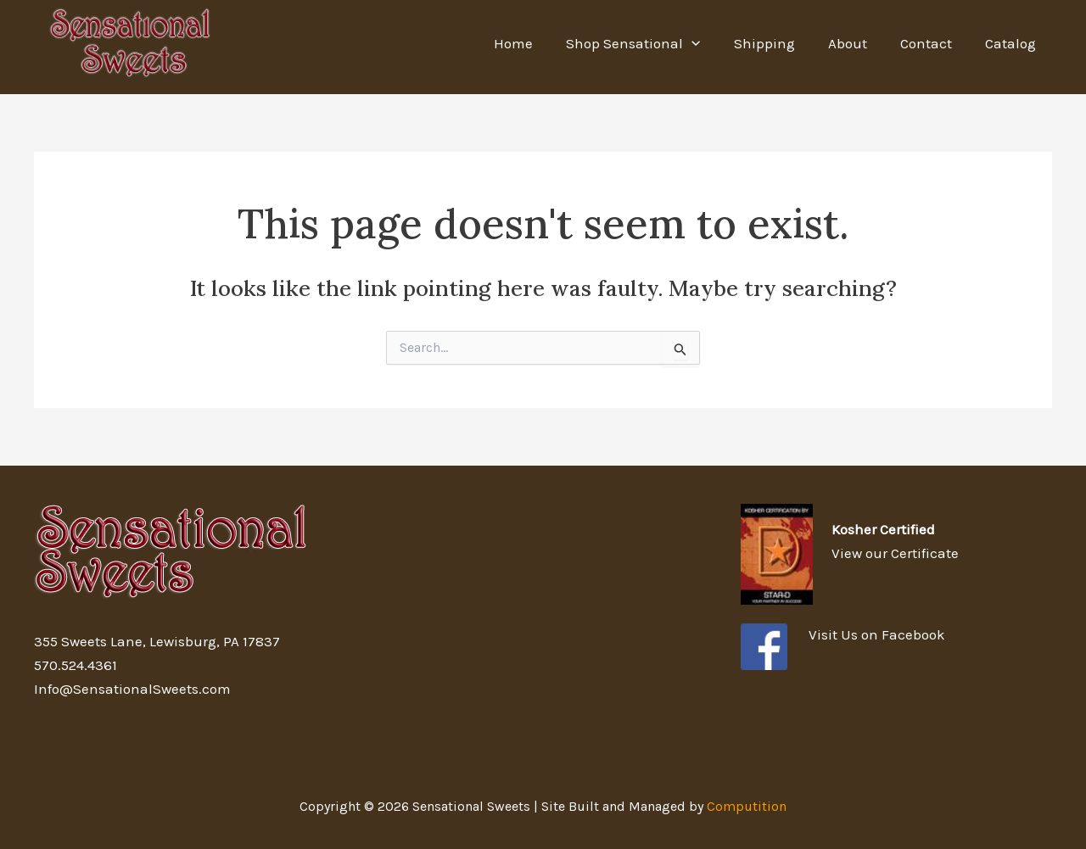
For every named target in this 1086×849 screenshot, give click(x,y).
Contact (932, 43)
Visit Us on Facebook (877, 634)
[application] (711, 43)
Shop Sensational (652, 43)
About (857, 43)
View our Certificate (895, 553)
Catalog (1012, 43)
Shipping (778, 43)
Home (537, 43)
